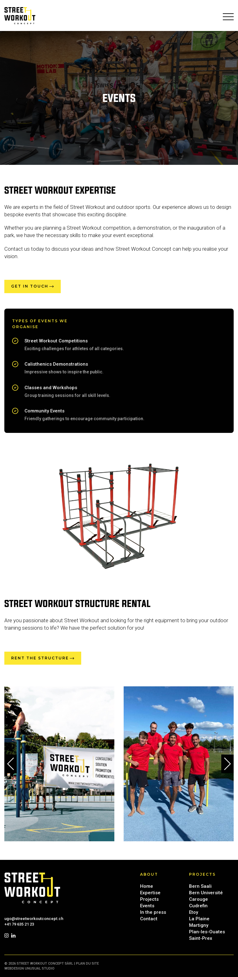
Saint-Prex (200, 938)
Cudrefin (198, 906)
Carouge (198, 899)
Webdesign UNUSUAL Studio (29, 968)
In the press (153, 912)
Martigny (198, 925)
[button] (10, 764)
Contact (148, 919)
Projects (149, 899)
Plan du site (87, 964)
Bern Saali (200, 886)
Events (147, 906)
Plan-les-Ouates (207, 932)
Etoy (193, 912)
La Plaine (199, 919)
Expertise (150, 893)
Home (146, 886)
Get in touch (29, 286)
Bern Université (206, 893)
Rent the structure (40, 658)
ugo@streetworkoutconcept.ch (33, 918)
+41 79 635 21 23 (19, 924)
